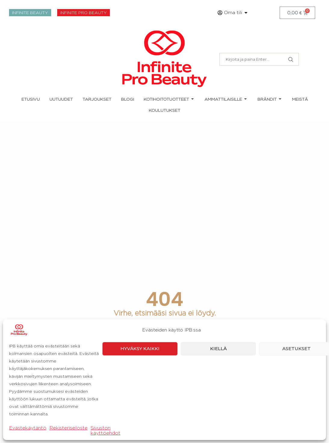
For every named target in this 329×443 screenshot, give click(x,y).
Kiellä (218, 430)
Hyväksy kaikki (140, 430)
